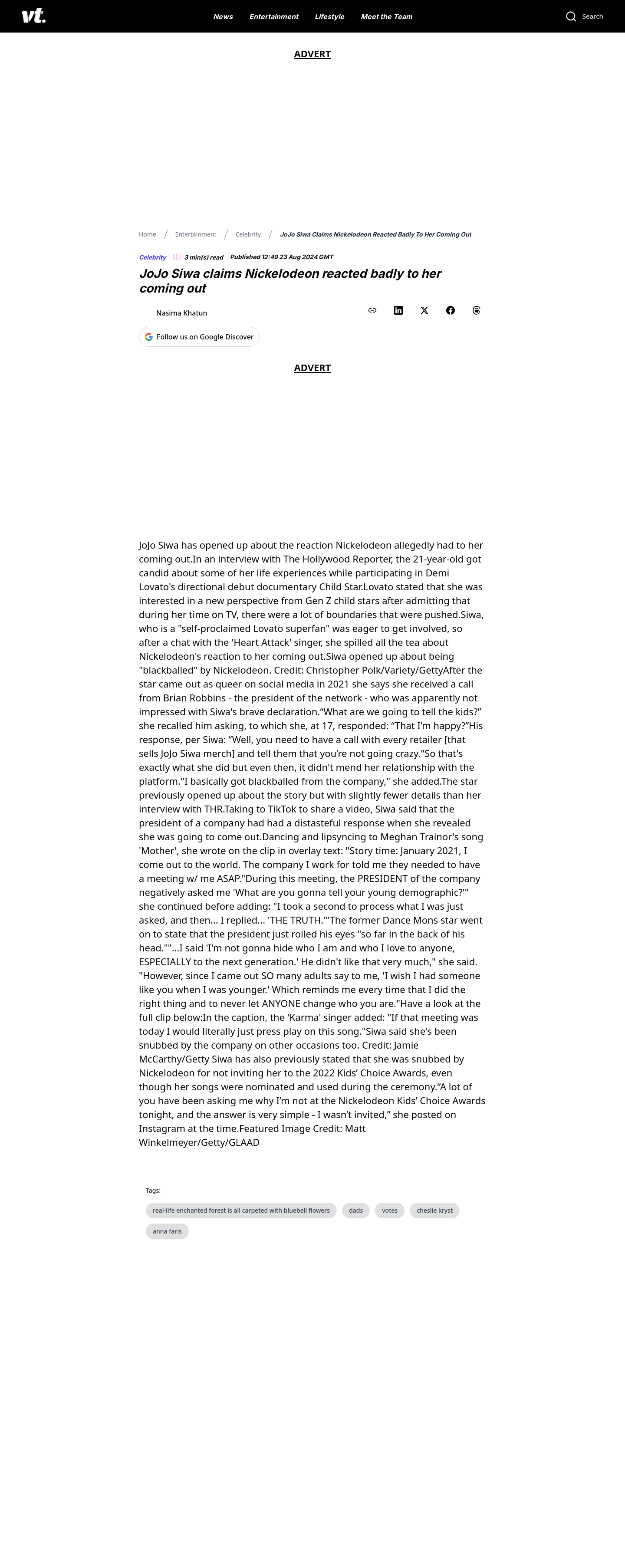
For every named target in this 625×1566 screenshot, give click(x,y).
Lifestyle (329, 16)
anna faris (167, 1231)
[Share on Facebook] (450, 310)
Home (147, 234)
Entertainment (273, 16)
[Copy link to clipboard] (372, 310)
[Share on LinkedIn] (398, 310)
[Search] (584, 16)
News (223, 16)
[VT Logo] (34, 16)
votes (390, 1210)
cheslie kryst (435, 1210)
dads (356, 1210)
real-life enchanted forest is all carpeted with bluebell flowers (241, 1210)
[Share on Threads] (476, 310)
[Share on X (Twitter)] (424, 310)
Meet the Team (386, 16)
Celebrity (247, 234)
